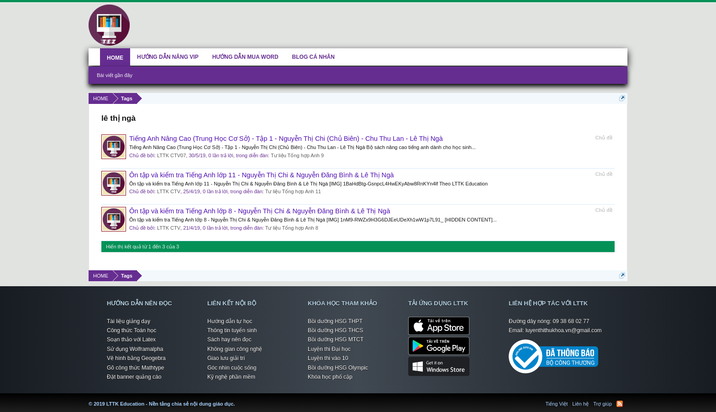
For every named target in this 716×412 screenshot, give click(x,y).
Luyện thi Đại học (329, 349)
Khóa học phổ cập (330, 377)
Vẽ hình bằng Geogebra (136, 358)
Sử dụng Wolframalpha (135, 349)
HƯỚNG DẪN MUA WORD (245, 57)
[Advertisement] (401, 23)
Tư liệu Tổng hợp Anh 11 (293, 191)
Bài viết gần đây (114, 75)
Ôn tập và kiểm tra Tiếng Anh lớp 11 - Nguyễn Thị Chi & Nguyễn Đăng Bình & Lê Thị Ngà (261, 175)
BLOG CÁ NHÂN (313, 57)
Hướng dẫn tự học (229, 321)
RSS (619, 404)
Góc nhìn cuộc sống (231, 368)
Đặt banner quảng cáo (134, 377)
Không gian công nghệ (234, 349)
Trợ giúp (602, 404)
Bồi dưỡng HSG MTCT (335, 339)
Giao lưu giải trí (226, 358)
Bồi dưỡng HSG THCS (335, 330)
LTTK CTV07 (171, 155)
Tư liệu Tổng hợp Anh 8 (291, 228)
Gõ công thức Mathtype (135, 368)
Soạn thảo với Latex (131, 339)
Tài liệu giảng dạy (128, 321)
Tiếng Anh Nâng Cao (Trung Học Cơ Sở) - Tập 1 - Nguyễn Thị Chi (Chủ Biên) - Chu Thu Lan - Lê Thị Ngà (286, 138)
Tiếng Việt (557, 404)
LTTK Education (237, 398)
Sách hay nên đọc (229, 339)
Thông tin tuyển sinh (232, 330)
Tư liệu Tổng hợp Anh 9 (297, 155)
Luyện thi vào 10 (328, 358)
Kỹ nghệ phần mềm (231, 377)
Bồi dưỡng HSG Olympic (338, 368)
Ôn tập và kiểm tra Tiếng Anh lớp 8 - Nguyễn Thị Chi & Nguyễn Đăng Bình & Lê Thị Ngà (259, 211)
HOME (115, 58)
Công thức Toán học (131, 330)
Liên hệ (580, 404)
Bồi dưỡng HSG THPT (335, 321)
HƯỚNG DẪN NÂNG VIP (168, 57)
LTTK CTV (168, 191)
